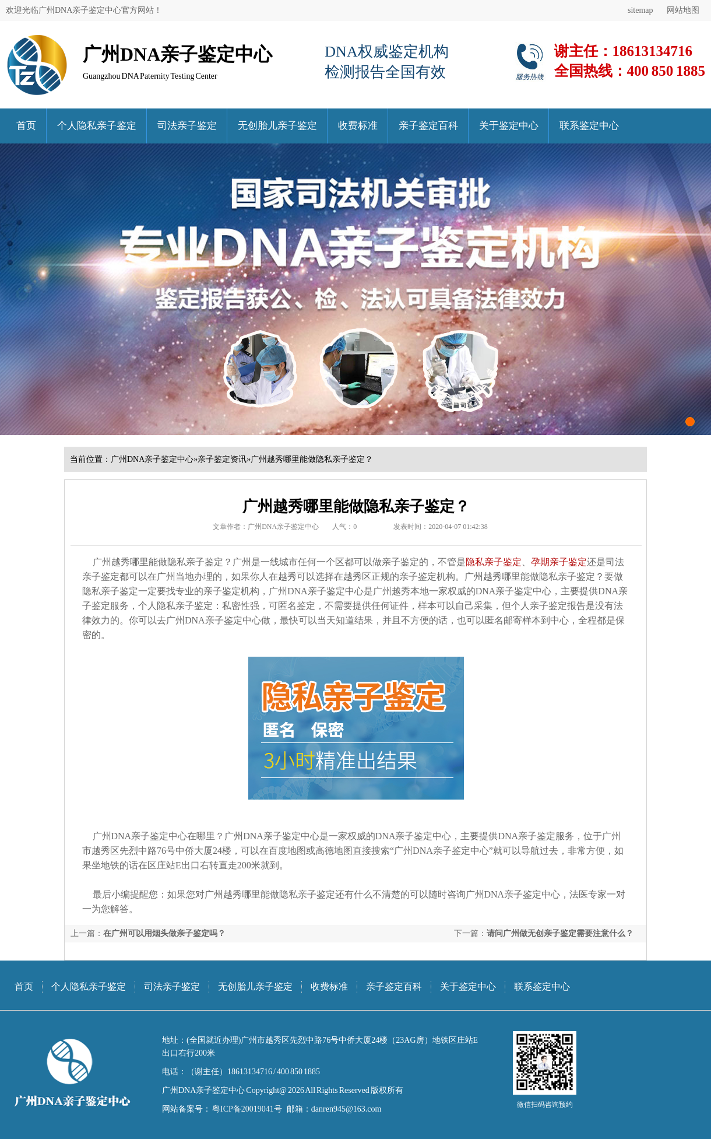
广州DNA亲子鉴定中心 (152, 459)
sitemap (640, 10)
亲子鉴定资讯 (222, 459)
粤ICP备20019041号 (246, 1109)
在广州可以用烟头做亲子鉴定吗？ (164, 933)
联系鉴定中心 (589, 125)
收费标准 (358, 125)
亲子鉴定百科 (428, 125)
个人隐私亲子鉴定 (96, 125)
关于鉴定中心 (508, 125)
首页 (26, 125)
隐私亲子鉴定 (494, 562)
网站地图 (683, 10)
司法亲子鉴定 (187, 125)
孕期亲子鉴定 (559, 562)
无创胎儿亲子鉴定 (277, 125)
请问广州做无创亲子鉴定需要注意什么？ (560, 933)
